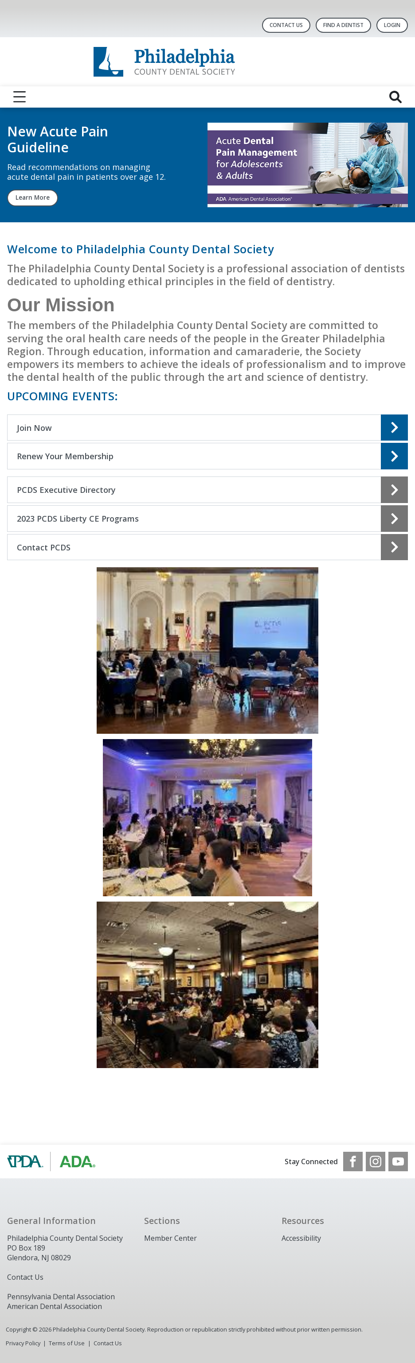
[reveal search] (395, 97)
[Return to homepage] (207, 61)
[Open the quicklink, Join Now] (207, 427)
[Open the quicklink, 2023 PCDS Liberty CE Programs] (207, 518)
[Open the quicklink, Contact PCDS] (207, 547)
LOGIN (392, 25)
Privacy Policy (23, 1343)
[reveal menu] (19, 97)
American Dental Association (54, 1306)
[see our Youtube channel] (398, 1161)
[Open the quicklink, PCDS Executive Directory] (207, 489)
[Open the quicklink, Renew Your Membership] (207, 456)
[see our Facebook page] (353, 1161)
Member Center (170, 1238)
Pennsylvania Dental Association (61, 1296)
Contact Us (286, 25)
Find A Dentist (343, 25)
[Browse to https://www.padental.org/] (52, 1161)
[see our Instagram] (375, 1161)
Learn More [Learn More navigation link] (33, 197)
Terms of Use (67, 1343)
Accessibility (301, 1238)
